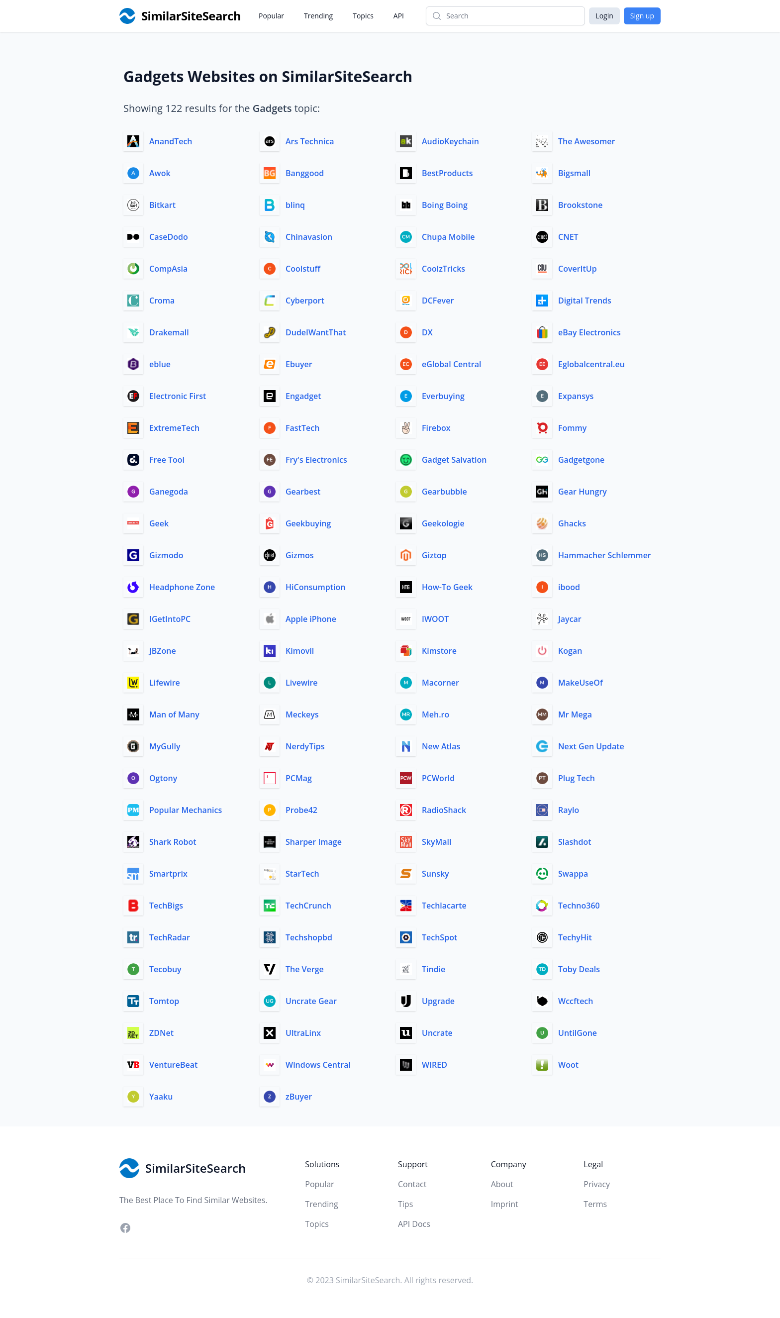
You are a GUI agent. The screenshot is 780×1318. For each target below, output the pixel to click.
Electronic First (177, 396)
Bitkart (162, 205)
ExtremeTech (174, 427)
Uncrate (437, 1032)
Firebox (436, 427)
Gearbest (303, 491)
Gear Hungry (582, 491)
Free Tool (167, 459)
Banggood (305, 173)
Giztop (434, 555)
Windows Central (318, 1064)
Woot (568, 1064)
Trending (318, 15)
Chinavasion (309, 236)
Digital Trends (584, 300)
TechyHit (575, 937)
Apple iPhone (311, 618)
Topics (363, 15)
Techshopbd (309, 937)
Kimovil (300, 650)
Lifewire (164, 682)
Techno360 (579, 905)
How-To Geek (447, 587)
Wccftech (575, 1001)
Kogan (570, 650)
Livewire (302, 682)
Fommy (572, 427)
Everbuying (443, 396)
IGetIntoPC (170, 618)
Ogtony (163, 778)
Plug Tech (576, 778)
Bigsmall (574, 173)
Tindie (433, 969)
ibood (569, 587)
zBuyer (299, 1096)
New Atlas (441, 746)
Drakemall (169, 332)
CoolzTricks (443, 268)
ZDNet (161, 1032)
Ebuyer (299, 364)
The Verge (305, 969)
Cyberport (305, 300)
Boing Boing (445, 205)
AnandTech (171, 141)
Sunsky (435, 873)
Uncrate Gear (311, 1001)
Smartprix (168, 873)
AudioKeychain (450, 141)
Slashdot (574, 841)
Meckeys (302, 714)
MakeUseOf (580, 682)
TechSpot (439, 937)
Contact (412, 1184)
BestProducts (447, 173)
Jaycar (570, 618)
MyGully (165, 746)
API (398, 15)
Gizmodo (166, 555)
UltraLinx (303, 1032)
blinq (295, 205)
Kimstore (439, 650)
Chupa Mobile (448, 236)
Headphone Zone (182, 587)
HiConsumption (315, 587)
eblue (160, 364)
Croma (162, 300)
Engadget (303, 396)
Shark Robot (172, 841)
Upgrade (438, 1001)
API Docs (414, 1223)
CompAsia (168, 268)
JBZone (162, 650)
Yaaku (161, 1096)
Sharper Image (314, 841)
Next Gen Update (591, 746)
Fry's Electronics (316, 459)
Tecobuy (165, 969)
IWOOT (435, 618)
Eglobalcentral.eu (591, 364)
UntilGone (577, 1032)
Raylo (568, 810)
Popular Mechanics (185, 810)
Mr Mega (575, 714)
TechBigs (166, 905)
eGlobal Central (451, 364)
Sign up (642, 15)
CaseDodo (168, 236)
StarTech (302, 873)
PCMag (299, 778)
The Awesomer (586, 141)
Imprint (504, 1204)
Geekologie (443, 523)
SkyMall (436, 841)
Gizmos (300, 555)
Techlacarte (444, 905)
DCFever (438, 300)
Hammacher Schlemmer (604, 555)
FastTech (302, 427)
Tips (405, 1204)
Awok (160, 173)
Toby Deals (579, 969)
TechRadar (169, 937)
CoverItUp (577, 268)
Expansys (575, 396)
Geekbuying (308, 523)
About (502, 1184)
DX (427, 332)
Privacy (597, 1184)
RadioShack (444, 810)
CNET (568, 236)
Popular (271, 15)
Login (604, 15)
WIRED (434, 1064)
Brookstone (580, 205)
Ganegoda (168, 491)
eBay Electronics (589, 332)
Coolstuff (303, 268)
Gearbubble (444, 491)
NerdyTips (305, 746)
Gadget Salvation (454, 459)
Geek (159, 523)
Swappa (573, 873)
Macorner (440, 682)
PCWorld (438, 778)
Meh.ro (435, 714)
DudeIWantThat (316, 332)
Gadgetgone (581, 459)
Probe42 (301, 810)
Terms (595, 1204)
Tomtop (164, 1001)
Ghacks (572, 523)
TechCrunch (308, 905)
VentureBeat (173, 1064)
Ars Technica (310, 141)
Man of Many (174, 714)
